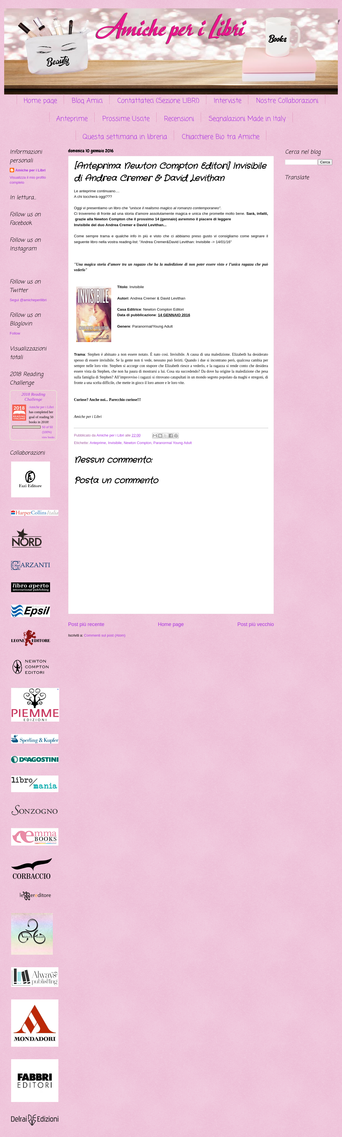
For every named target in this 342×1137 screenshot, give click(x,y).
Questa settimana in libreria (125, 137)
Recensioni (179, 119)
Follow (15, 333)
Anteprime (72, 119)
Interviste (227, 101)
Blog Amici (87, 101)
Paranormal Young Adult (172, 443)
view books (48, 437)
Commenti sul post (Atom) (104, 635)
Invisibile (115, 443)
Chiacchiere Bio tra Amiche (220, 137)
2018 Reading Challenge (33, 397)
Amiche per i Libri (30, 170)
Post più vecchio (255, 624)
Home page (40, 101)
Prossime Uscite (126, 119)
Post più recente (86, 624)
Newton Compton (137, 443)
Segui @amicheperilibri (28, 300)
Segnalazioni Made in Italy (247, 119)
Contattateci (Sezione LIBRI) (158, 101)
